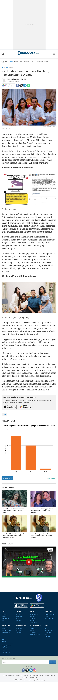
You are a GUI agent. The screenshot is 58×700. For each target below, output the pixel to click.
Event (3, 650)
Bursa (17, 618)
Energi (3, 620)
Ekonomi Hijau (6, 625)
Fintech (32, 616)
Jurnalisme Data (21, 625)
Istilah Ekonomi (49, 618)
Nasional (4, 614)
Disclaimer (25, 677)
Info (3, 639)
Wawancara (33, 632)
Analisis (18, 630)
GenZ (32, 61)
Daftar (52, 662)
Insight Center (6, 646)
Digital (32, 611)
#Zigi (4, 414)
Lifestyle (26, 61)
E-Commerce (34, 614)
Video (46, 61)
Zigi (6, 67)
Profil (46, 616)
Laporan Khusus (35, 634)
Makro (18, 614)
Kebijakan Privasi (50, 675)
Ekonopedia (48, 611)
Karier (26, 675)
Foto (46, 634)
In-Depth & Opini (35, 625)
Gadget (32, 620)
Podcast (47, 636)
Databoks (5, 648)
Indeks (4, 641)
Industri (4, 616)
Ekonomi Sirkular (7, 630)
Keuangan (39, 61)
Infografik (19, 628)
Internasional (5, 618)
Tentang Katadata (8, 675)
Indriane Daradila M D (18, 79)
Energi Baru (5, 628)
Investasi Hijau (6, 632)
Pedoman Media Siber (36, 675)
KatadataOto (6, 652)
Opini (32, 630)
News (46, 628)
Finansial (18, 611)
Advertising (18, 675)
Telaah (32, 628)
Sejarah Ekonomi (50, 614)
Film (21, 61)
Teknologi (33, 622)
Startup (32, 618)
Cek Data (19, 632)
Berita (3, 611)
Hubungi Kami (34, 677)
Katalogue (48, 632)
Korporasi (19, 620)
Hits (11, 61)
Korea (16, 61)
